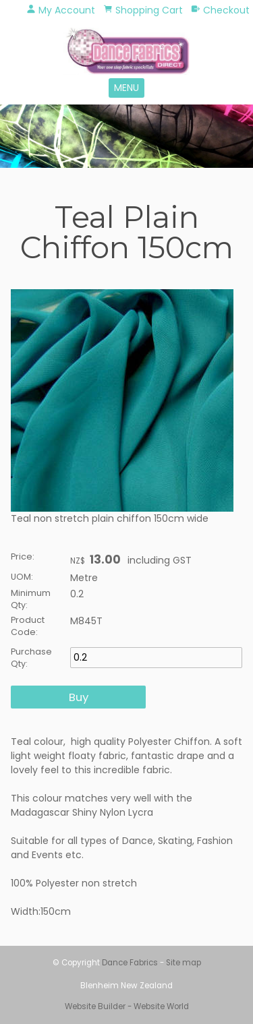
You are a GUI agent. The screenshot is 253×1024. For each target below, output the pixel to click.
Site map (183, 962)
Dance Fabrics (130, 962)
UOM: (22, 576)
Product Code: (28, 626)
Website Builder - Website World (127, 1006)
